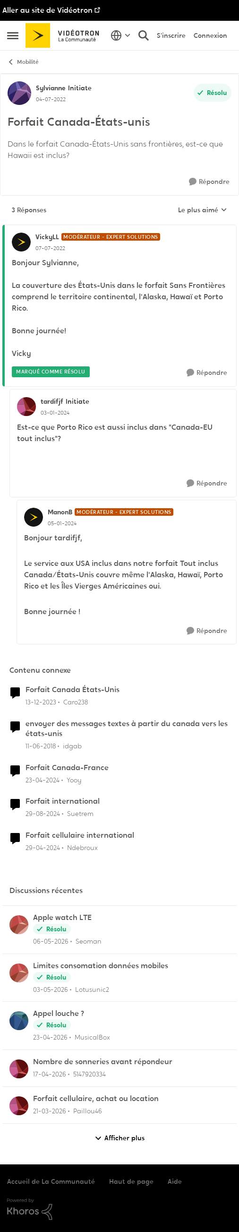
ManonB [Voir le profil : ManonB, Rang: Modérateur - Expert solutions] (60, 512)
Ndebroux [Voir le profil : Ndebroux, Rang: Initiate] (82, 847)
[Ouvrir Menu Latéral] (12, 35)
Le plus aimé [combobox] (202, 210)
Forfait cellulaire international (80, 835)
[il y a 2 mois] (50, 941)
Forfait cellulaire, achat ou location (96, 1098)
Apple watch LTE (62, 917)
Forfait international (63, 801)
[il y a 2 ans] (41, 702)
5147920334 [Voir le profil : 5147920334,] (89, 1074)
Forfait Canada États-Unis (73, 689)
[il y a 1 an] (43, 814)
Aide (175, 1181)
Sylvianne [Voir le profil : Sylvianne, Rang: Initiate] (51, 88)
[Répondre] (209, 181)
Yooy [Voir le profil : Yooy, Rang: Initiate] (74, 779)
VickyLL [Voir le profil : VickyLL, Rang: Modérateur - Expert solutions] (47, 237)
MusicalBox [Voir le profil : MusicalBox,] (92, 1037)
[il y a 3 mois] (49, 1074)
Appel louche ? (58, 1013)
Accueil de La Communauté (51, 1181)
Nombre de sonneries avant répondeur (102, 1062)
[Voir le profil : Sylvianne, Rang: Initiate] (19, 93)
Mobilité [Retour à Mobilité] (23, 62)
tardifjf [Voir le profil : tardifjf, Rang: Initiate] (52, 401)
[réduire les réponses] (119, 229)
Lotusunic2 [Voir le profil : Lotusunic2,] (92, 989)
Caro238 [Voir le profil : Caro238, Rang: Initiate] (75, 702)
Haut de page (131, 1181)
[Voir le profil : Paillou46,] (18, 1105)
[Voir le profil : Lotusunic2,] (18, 972)
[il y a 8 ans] (41, 746)
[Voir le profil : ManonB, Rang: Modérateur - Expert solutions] (33, 517)
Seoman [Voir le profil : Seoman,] (89, 941)
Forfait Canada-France (67, 767)
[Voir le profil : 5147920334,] (18, 1068)
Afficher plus (119, 1138)
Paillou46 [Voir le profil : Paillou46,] (87, 1111)
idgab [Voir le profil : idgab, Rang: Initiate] (72, 746)
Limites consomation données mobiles (100, 966)
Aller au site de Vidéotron (47, 10)
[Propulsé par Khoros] (119, 1209)
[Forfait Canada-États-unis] (50, 248)
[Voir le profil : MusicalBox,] (18, 1020)
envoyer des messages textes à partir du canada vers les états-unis (127, 728)
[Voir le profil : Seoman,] (18, 924)
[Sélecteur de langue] (121, 35)
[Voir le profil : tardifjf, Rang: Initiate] (26, 406)
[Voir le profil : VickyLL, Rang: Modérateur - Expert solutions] (21, 242)
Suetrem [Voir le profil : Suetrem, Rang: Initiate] (80, 813)
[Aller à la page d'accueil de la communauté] (65, 35)
